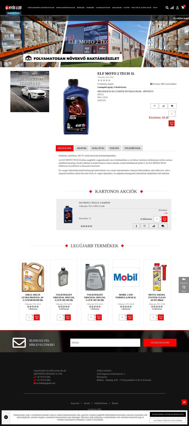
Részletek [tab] (64, 148)
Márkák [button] (81, 7)
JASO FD (101, 100)
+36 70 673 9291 (43, 377)
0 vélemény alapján (105, 84)
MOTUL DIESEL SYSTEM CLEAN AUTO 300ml (157, 297)
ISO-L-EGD (102, 97)
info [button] (155, 7)
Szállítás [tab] (98, 148)
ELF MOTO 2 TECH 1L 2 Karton (94, 203)
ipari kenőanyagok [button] (65, 7)
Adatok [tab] (81, 148)
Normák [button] (90, 7)
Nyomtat (155, 84)
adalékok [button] (117, 7)
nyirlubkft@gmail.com (44, 383)
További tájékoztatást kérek (166, 420)
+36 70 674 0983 (43, 380)
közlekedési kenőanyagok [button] (41, 7)
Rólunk (115, 403)
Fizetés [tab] (114, 148)
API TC (100, 94)
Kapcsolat (75, 403)
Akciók (87, 403)
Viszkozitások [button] (103, 7)
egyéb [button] (127, 7)
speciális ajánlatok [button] (141, 7)
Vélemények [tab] (132, 148)
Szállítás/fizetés (100, 403)
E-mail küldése (168, 84)
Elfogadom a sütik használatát (165, 414)
